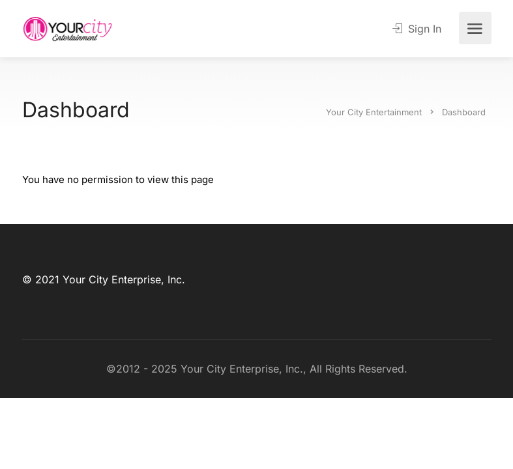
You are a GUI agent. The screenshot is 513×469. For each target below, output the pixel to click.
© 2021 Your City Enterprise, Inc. (103, 279)
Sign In (416, 28)
